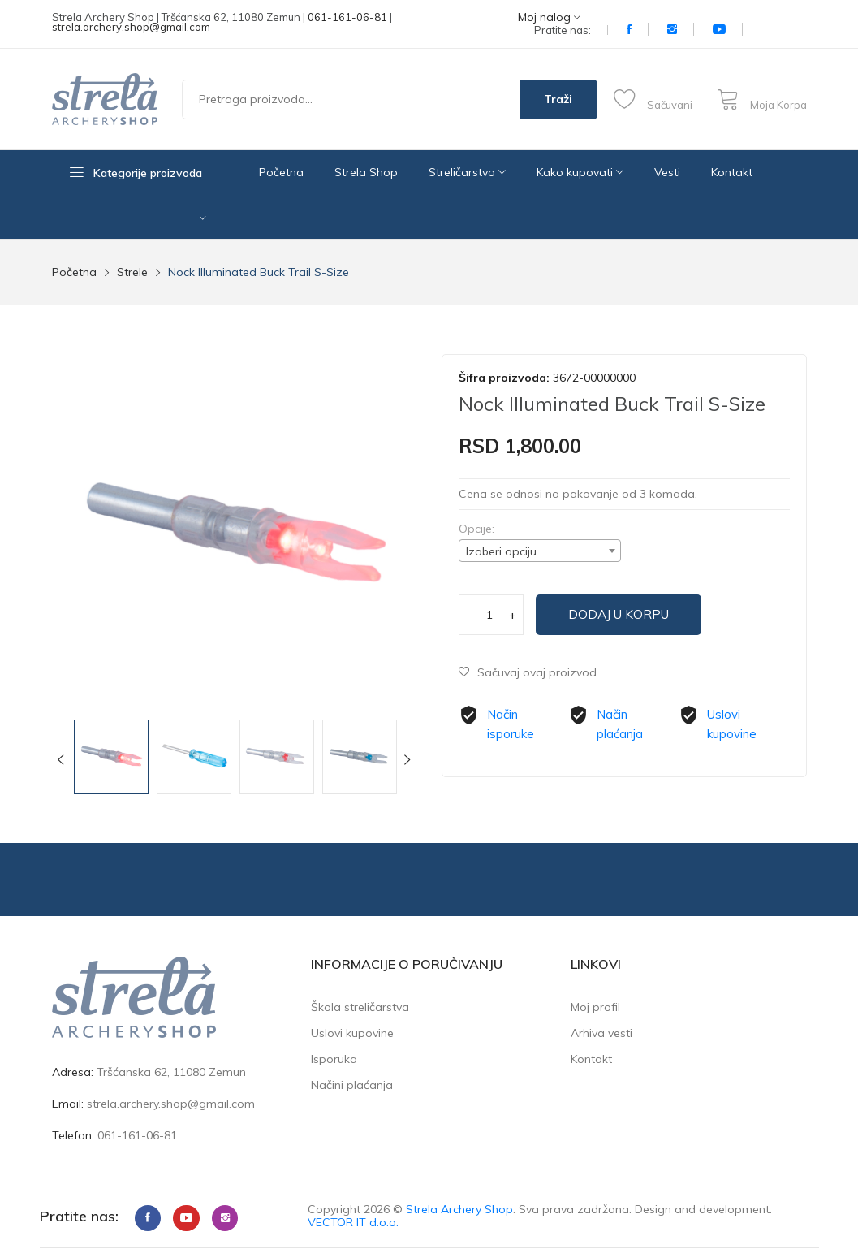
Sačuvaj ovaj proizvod (529, 672)
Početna (281, 172)
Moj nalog (549, 17)
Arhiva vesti (601, 1033)
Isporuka (334, 1059)
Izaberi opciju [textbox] (501, 551)
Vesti (667, 172)
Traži (558, 99)
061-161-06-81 (347, 17)
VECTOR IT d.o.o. (353, 1222)
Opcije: (476, 528)
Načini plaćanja (352, 1085)
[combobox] (540, 550)
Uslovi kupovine (352, 1033)
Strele (132, 272)
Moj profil (595, 1007)
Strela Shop (366, 172)
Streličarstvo (467, 172)
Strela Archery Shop (459, 1209)
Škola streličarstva (360, 1007)
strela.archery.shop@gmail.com (131, 26)
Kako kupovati (580, 172)
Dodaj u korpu (628, 615)
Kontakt (731, 172)
